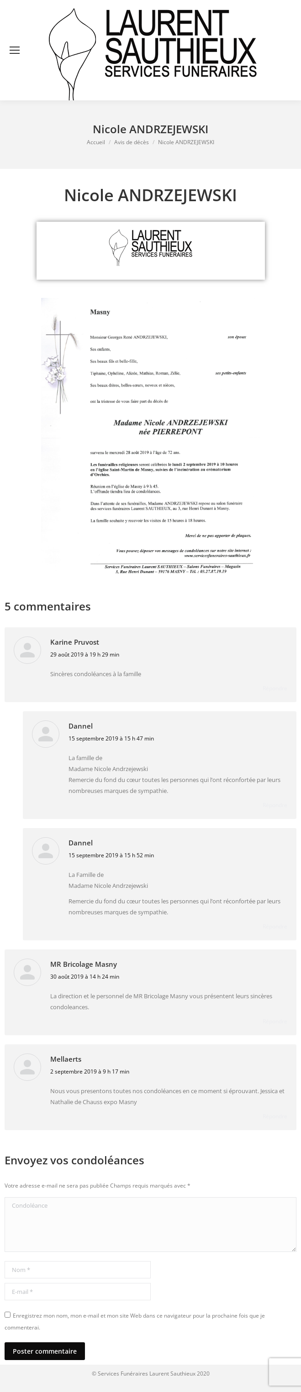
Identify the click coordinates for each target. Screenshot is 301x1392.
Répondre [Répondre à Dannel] (275, 805)
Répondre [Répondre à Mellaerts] (275, 1116)
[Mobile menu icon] (14, 50)
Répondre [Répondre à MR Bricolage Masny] (275, 1021)
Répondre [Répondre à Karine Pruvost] (275, 688)
